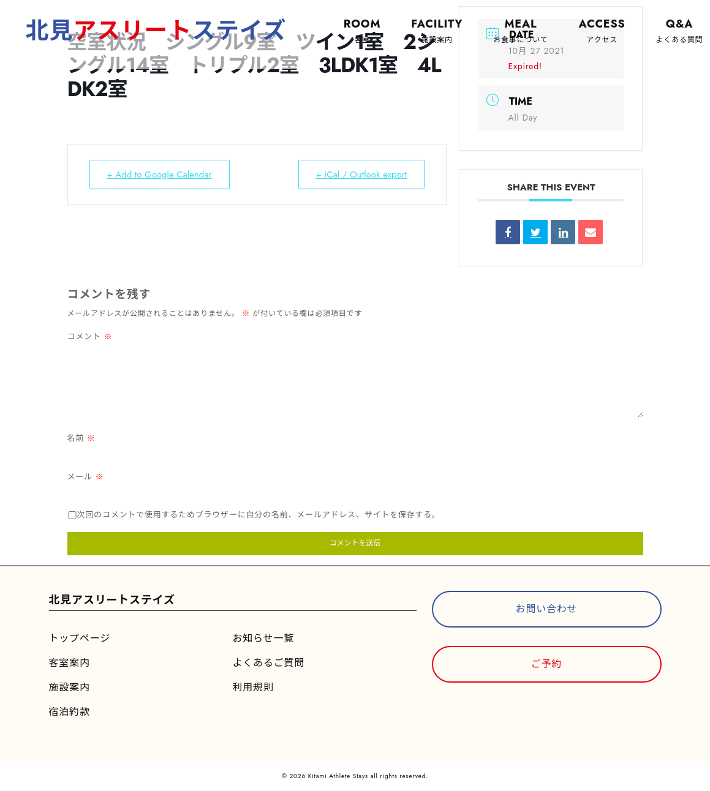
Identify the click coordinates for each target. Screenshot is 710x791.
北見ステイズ (156, 30)
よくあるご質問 (269, 663)
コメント (90, 336)
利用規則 (253, 687)
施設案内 (69, 687)
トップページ (79, 638)
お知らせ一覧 (263, 638)
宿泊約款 (69, 712)
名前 (81, 438)
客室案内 (69, 663)
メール (85, 476)
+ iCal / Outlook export (361, 174)
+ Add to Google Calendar (159, 174)
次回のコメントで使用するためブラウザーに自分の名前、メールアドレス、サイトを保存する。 (258, 514)
